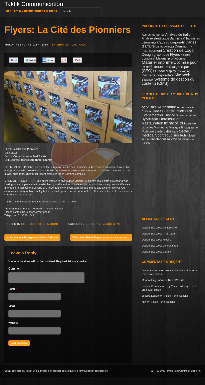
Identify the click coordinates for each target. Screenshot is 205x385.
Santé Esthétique (166, 131)
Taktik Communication (33, 4)
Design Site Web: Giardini (157, 251)
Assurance (187, 107)
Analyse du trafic (177, 34)
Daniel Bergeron (151, 270)
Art (179, 107)
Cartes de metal (164, 46)
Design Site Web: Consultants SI (160, 245)
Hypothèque (150, 119)
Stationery (148, 79)
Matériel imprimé (157, 62)
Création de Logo (178, 50)
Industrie (190, 123)
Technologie (187, 135)
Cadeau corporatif (171, 42)
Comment (14, 268)
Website (13, 323)
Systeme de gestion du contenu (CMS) (168, 81)
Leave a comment (107, 223)
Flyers (84, 223)
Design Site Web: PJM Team (158, 233)
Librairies (147, 127)
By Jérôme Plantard (68, 44)
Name (11, 289)
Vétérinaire (188, 139)
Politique (148, 131)
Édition (146, 143)
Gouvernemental (186, 115)
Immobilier (55, 223)
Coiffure (146, 111)
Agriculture (149, 107)
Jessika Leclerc (151, 295)
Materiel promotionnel (171, 58)
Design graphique (155, 55)
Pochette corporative (158, 75)
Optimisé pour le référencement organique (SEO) (170, 66)
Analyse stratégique (155, 38)
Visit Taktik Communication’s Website (31, 10)
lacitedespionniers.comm (36, 159)
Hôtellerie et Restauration (161, 121)
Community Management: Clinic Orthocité (32, 237)
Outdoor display (164, 71)
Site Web (182, 75)
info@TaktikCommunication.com (184, 372)
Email (11, 306)
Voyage (176, 139)
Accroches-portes (153, 34)
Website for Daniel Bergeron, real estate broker (101, 237)
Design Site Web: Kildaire (156, 239)
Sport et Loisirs (167, 135)
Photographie (189, 127)
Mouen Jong (149, 280)
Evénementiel (152, 115)
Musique (174, 127)
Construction (33, 223)
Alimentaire (166, 107)
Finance (169, 115)
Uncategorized (160, 139)
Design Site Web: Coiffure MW (159, 227)
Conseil (157, 111)
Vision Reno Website (172, 280)
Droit (188, 111)
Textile (145, 139)
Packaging (183, 71)
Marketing (161, 127)
